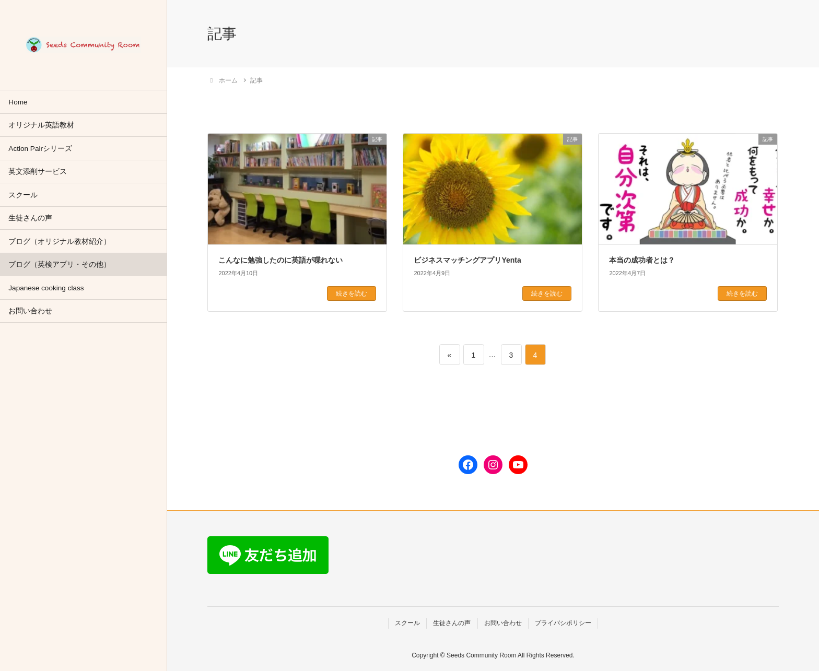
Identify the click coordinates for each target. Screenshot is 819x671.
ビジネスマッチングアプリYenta (467, 260)
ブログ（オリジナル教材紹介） (59, 241)
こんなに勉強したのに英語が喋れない (280, 260)
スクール (23, 195)
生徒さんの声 (30, 218)
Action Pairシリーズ (40, 148)
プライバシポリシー (563, 623)
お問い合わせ (30, 311)
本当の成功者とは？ (642, 260)
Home (17, 102)
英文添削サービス (37, 171)
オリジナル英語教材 (41, 125)
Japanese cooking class (46, 288)
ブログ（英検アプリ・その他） (59, 264)
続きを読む (351, 293)
